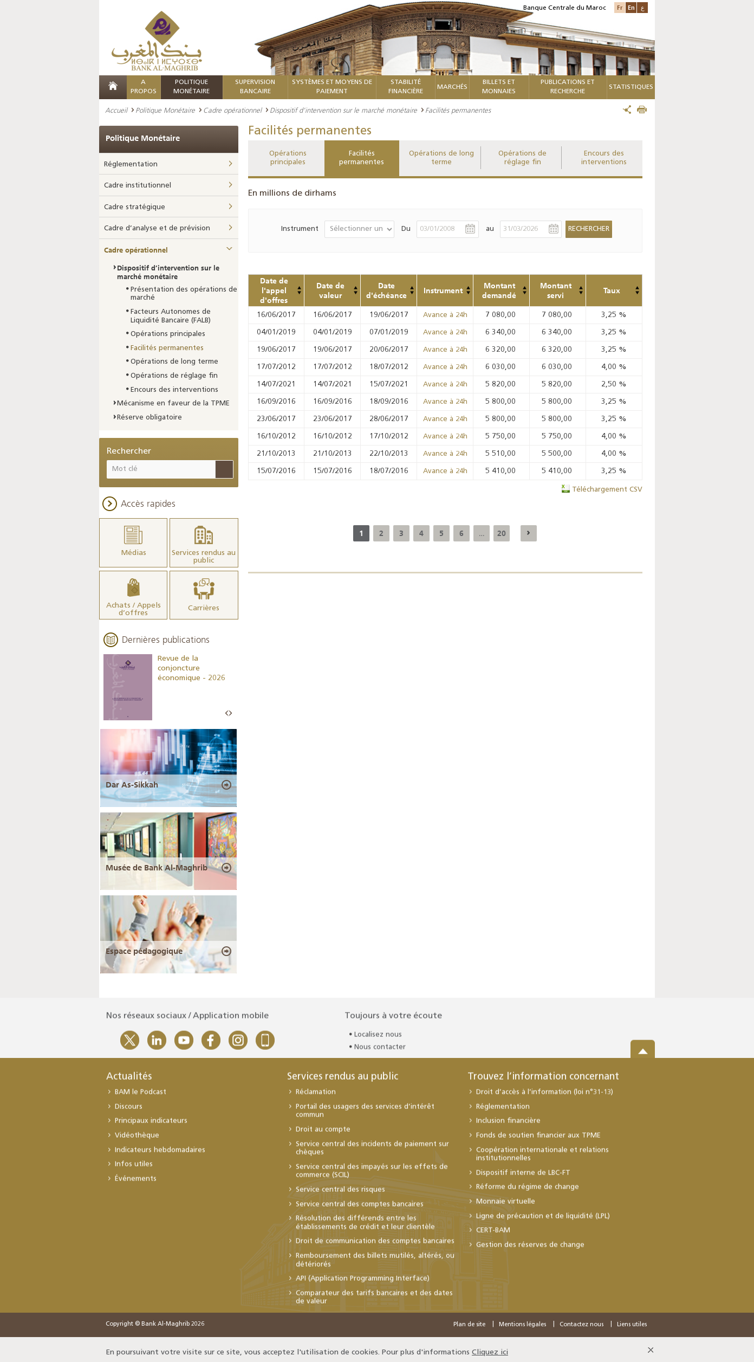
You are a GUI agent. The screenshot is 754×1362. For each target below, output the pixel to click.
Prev (227, 706)
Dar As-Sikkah (132, 778)
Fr (619, 7)
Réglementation (131, 164)
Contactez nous (581, 1318)
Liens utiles (632, 1318)
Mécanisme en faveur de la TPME (173, 403)
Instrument (299, 229)
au (490, 229)
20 (501, 533)
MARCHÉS (452, 87)
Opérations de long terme (441, 158)
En (631, 7)
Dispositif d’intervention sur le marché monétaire (343, 110)
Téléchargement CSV (607, 489)
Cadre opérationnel (232, 110)
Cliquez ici (490, 1346)
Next (230, 706)
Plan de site (469, 1318)
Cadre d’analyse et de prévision (157, 228)
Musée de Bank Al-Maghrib (156, 861)
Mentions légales (522, 1318)
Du (406, 229)
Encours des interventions (604, 158)
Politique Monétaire (165, 110)
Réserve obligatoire (149, 417)
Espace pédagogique (144, 945)
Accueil (116, 110)
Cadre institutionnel (137, 185)
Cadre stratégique (134, 207)
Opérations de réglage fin (522, 158)
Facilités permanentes (361, 158)
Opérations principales (288, 158)
